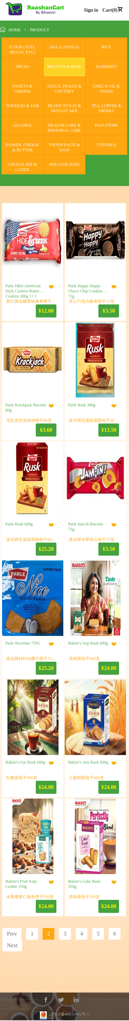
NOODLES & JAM (22, 105)
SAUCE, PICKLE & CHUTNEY (64, 89)
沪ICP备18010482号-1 (69, 1008)
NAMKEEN (106, 66)
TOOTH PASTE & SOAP (64, 147)
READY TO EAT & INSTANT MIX (64, 108)
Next (12, 945)
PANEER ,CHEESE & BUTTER (22, 147)
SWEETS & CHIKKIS (22, 89)
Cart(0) (109, 10)
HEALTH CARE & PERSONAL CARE (64, 128)
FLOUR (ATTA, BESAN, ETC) (22, 50)
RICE (106, 47)
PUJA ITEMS (106, 125)
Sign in (91, 10)
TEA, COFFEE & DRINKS (106, 108)
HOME (15, 29)
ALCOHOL (22, 125)
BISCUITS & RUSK (64, 66)
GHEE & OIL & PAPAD (106, 89)
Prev (12, 934)
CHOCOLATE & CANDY (22, 167)
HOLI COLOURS (64, 164)
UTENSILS (106, 144)
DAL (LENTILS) (64, 47)
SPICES (22, 66)
